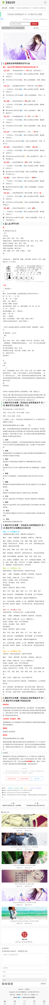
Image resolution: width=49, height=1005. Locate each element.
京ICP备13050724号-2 (33, 992)
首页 (5, 1002)
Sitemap (20, 989)
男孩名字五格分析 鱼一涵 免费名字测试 (24, 884)
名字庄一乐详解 (19, 788)
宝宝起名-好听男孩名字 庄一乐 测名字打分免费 (24, 902)
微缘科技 (24, 992)
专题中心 (27, 989)
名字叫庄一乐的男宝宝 (35, 788)
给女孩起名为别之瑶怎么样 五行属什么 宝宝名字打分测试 (24, 921)
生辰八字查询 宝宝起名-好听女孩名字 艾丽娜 (24, 865)
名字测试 (11, 8)
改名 (34, 1002)
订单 (44, 1002)
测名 (24, 1002)
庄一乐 (26, 788)
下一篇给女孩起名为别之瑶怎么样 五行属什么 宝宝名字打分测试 (36, 804)
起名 (15, 1002)
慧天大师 (4, 8)
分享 (37, 778)
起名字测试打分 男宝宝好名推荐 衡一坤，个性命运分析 (24, 847)
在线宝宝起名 (12, 778)
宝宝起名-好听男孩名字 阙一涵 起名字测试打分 (24, 828)
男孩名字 (11, 788)
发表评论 (43, 983)
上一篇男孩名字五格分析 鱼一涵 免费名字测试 (12, 804)
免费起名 (34, 24)
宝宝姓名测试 (24, 778)
